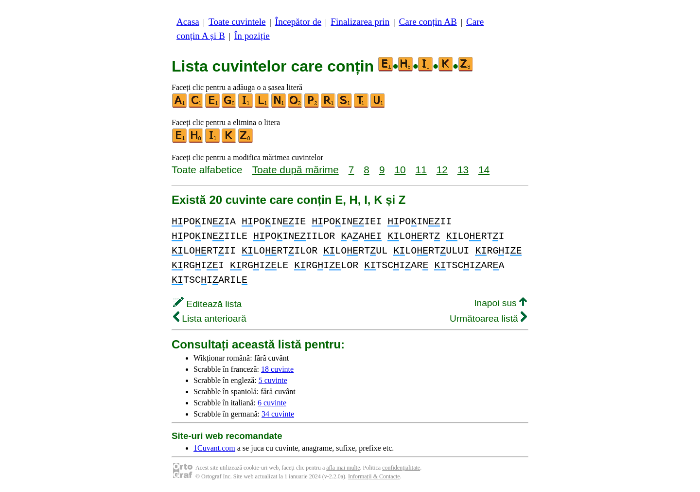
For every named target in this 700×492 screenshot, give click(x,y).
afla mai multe (343, 467)
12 (442, 169)
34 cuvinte (278, 414)
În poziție (252, 36)
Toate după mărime (295, 169)
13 (463, 169)
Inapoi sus (500, 303)
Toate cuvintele (237, 22)
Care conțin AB (427, 22)
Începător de (298, 22)
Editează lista (207, 304)
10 (399, 169)
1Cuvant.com (214, 448)
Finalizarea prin (360, 22)
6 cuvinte (272, 403)
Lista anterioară (209, 318)
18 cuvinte (277, 369)
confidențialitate (401, 467)
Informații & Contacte (374, 476)
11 (421, 169)
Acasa (187, 22)
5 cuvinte (273, 380)
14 (484, 169)
